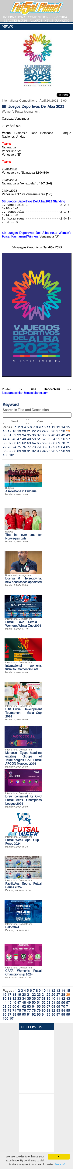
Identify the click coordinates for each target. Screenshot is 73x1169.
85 (68, 447)
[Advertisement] (36, 1128)
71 (68, 443)
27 (58, 431)
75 (19, 447)
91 (29, 451)
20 (24, 431)
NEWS (48, 20)
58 (4, 443)
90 (24, 451)
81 (48, 447)
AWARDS (36, 20)
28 (63, 431)
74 (14, 447)
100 (5, 455)
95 (48, 451)
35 (29, 435)
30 (4, 435)
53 (48, 439)
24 (44, 431)
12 (53, 427)
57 (68, 439)
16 (4, 431)
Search (15, 421)
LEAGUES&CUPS (15, 20)
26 (53, 431)
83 (58, 447)
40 (53, 435)
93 (39, 451)
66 (44, 443)
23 (39, 431)
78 (34, 447)
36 (34, 435)
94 (44, 451)
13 (58, 427)
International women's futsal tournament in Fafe (23, 667)
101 (12, 455)
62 (24, 443)
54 (53, 439)
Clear (40, 421)
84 (63, 447)
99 (68, 451)
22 (34, 431)
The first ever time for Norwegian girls (23, 536)
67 (48, 443)
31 (9, 435)
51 (39, 439)
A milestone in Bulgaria (20, 491)
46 (14, 439)
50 (34, 439)
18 (14, 431)
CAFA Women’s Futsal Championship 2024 (23, 972)
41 (58, 435)
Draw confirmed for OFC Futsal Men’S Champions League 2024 (23, 800)
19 (19, 431)
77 (29, 447)
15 (68, 427)
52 (44, 439)
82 (53, 447)
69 (58, 443)
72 (4, 447)
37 (39, 435)
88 (14, 451)
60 (14, 443)
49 (29, 439)
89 (19, 451)
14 (63, 427)
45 (9, 439)
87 (9, 451)
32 (14, 435)
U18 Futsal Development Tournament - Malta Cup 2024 (23, 712)
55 (58, 439)
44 (4, 439)
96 (53, 451)
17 (9, 431)
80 (44, 447)
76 (24, 447)
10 (44, 427)
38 (44, 435)
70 (63, 443)
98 (63, 451)
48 (24, 439)
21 (29, 431)
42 (63, 435)
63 (29, 443)
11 (48, 427)
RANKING (62, 20)
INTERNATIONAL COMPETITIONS (26, 17)
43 (68, 435)
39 (48, 435)
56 (63, 439)
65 (39, 443)
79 (39, 447)
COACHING (60, 17)
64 (34, 443)
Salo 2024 (12, 927)
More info (60, 1164)
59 (9, 443)
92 (34, 451)
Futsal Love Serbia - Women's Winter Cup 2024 (23, 623)
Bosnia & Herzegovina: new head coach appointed (23, 580)
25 (48, 431)
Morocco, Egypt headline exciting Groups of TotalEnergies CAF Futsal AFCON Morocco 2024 (23, 758)
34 (24, 435)
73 (9, 447)
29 (68, 431)
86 (4, 451)
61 (19, 443)
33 (19, 435)
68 (53, 443)
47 (19, 439)
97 (58, 451)
